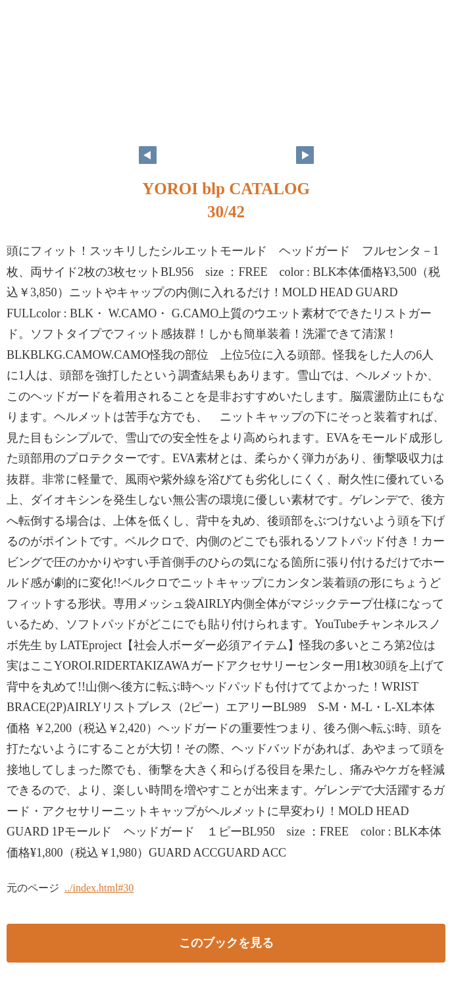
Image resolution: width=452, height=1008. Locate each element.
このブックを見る (226, 942)
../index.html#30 (99, 887)
